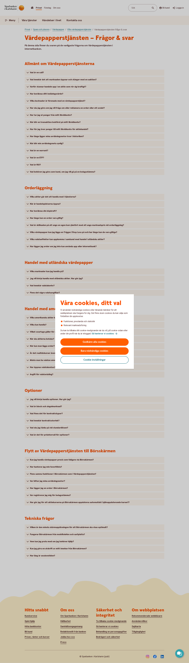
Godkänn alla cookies (94, 342)
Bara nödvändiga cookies (94, 351)
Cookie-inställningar (94, 360)
